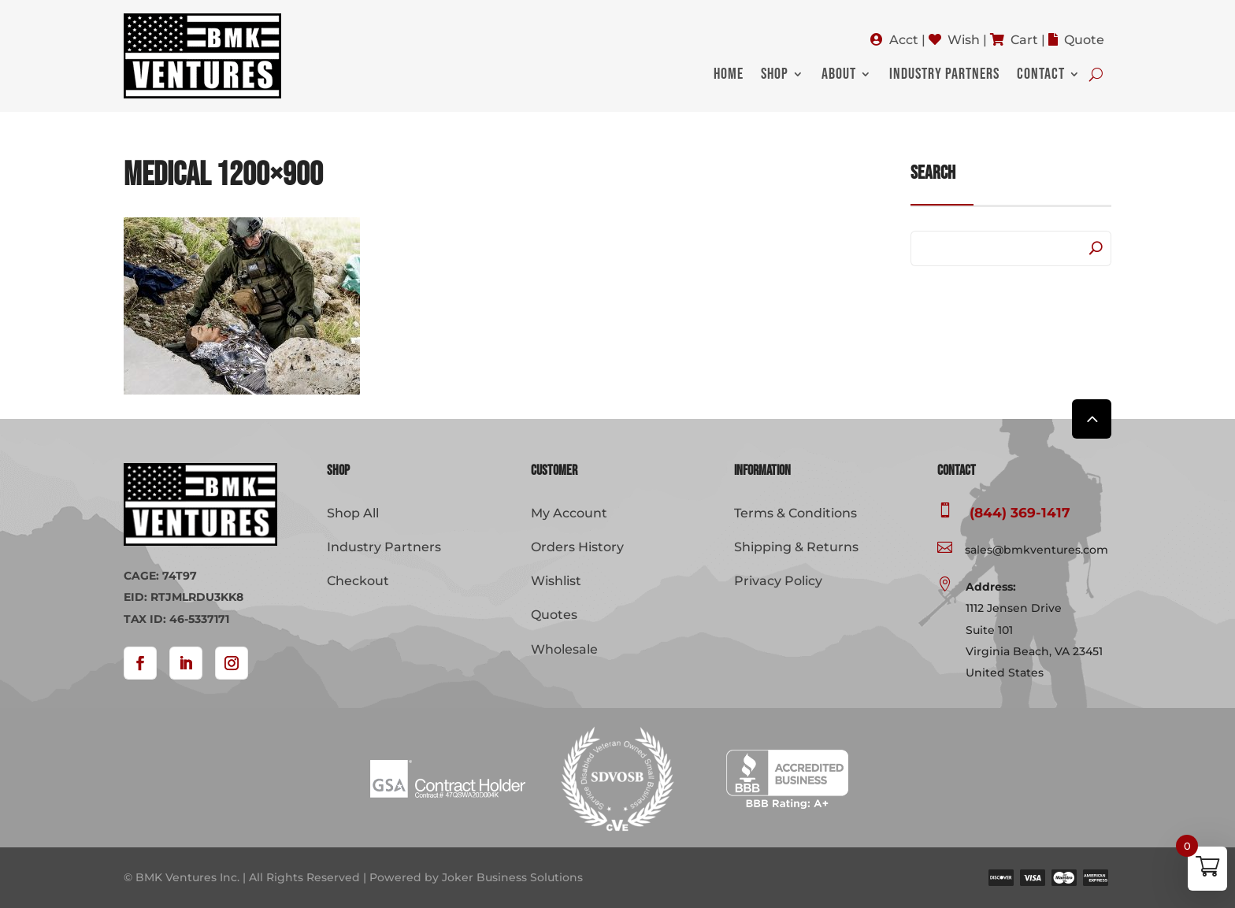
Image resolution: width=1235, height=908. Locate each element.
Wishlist (556, 580)
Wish (964, 39)
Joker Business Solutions (512, 877)
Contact (1041, 76)
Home (729, 76)
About (838, 76)
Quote (1084, 39)
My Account (569, 513)
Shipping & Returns (796, 546)
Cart (1024, 39)
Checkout (358, 580)
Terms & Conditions (795, 513)
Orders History (577, 546)
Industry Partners (944, 76)
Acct (903, 39)
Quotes (554, 614)
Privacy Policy (778, 580)
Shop (774, 76)
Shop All (353, 513)
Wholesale (564, 649)
